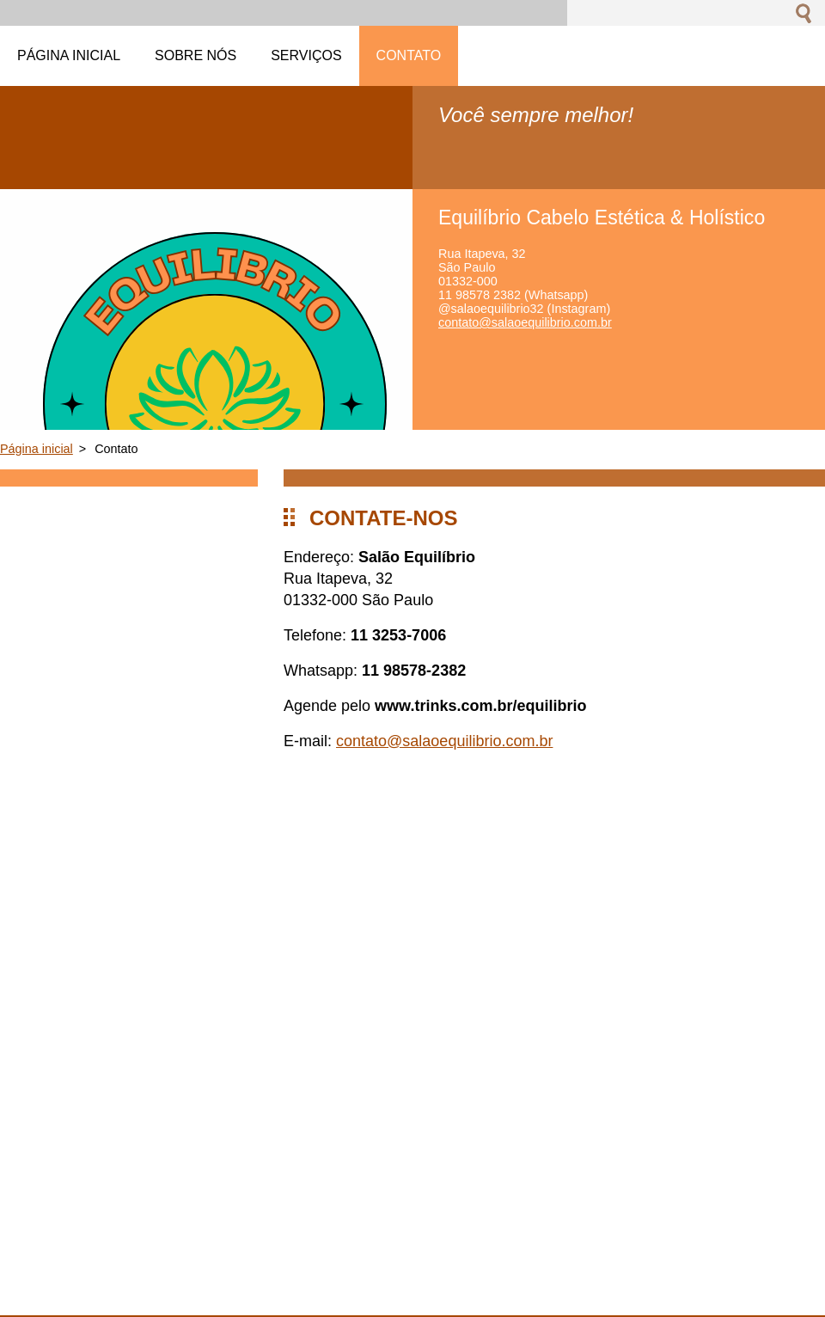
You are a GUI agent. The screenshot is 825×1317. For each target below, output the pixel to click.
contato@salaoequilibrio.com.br (444, 741)
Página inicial (36, 449)
